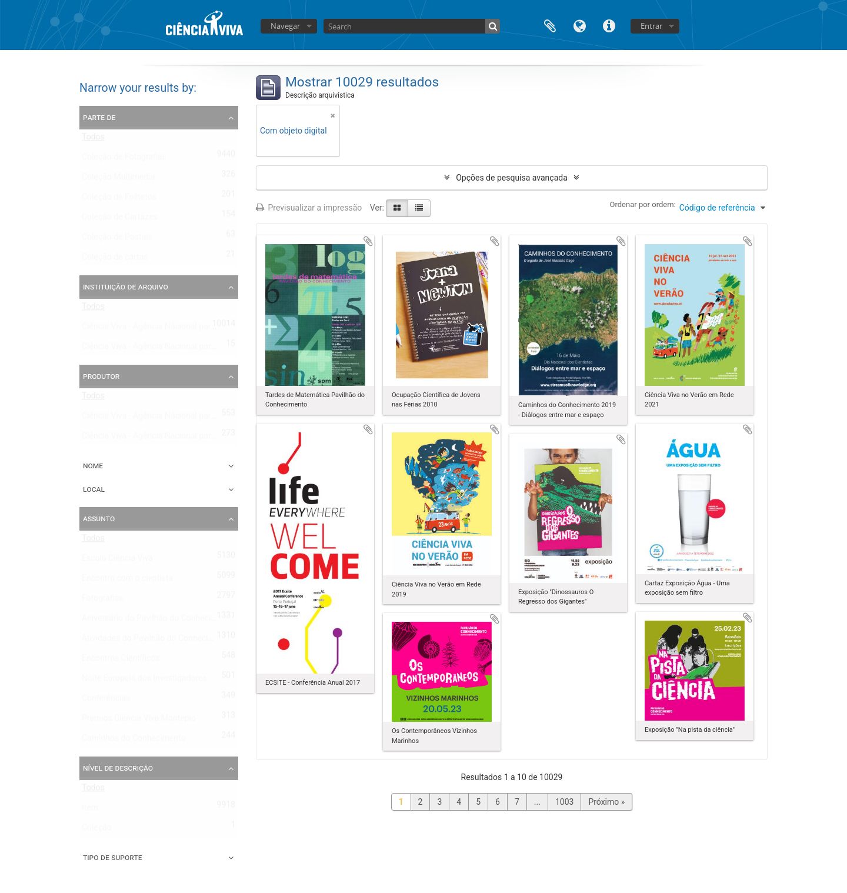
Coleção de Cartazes (120, 219)
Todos (93, 139)
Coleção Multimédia (118, 179)
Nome (93, 465)
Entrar (651, 26)
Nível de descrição (118, 767)
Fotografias (103, 600)
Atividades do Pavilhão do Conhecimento (157, 640)
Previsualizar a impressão (309, 207)
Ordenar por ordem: (643, 204)
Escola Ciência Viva (117, 560)
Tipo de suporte (112, 857)
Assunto (99, 518)
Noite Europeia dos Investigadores (144, 680)
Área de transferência (550, 25)
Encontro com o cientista (127, 580)
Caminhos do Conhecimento (133, 740)
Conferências (106, 700)
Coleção (97, 830)
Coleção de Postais (117, 239)
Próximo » (606, 802)
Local (94, 489)
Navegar (285, 26)
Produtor (101, 376)
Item (90, 810)
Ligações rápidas (608, 25)
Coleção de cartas (115, 259)
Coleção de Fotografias (124, 159)
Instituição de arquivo (125, 286)
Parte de (99, 117)
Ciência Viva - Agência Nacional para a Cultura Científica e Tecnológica (210, 349)
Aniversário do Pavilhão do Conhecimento (158, 620)
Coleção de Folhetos (119, 199)
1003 (564, 802)
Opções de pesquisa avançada (512, 177)
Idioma (579, 25)
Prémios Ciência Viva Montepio (139, 720)
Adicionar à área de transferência (368, 241)
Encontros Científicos (121, 660)
